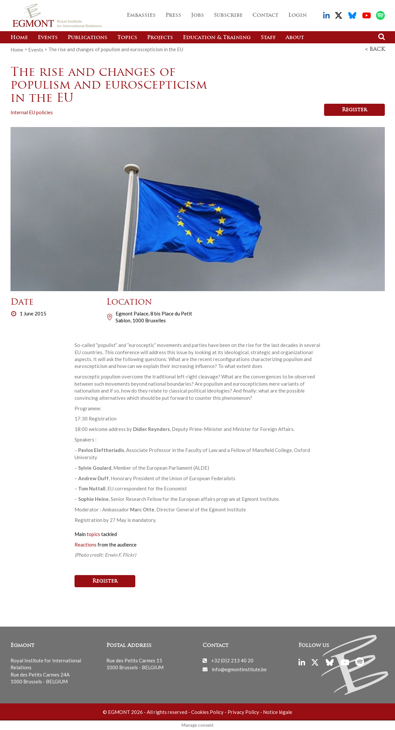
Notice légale (277, 712)
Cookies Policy (207, 712)
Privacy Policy (243, 712)
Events (48, 37)
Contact (265, 15)
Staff (268, 37)
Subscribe (228, 15)
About (295, 37)
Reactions (86, 545)
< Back (375, 49)
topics (94, 534)
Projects (160, 37)
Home (19, 37)
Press (173, 15)
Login (297, 15)
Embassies (141, 15)
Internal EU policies (32, 112)
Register (354, 110)
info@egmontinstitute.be (239, 669)
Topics (127, 37)
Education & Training (217, 37)
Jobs (197, 15)
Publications (87, 37)
